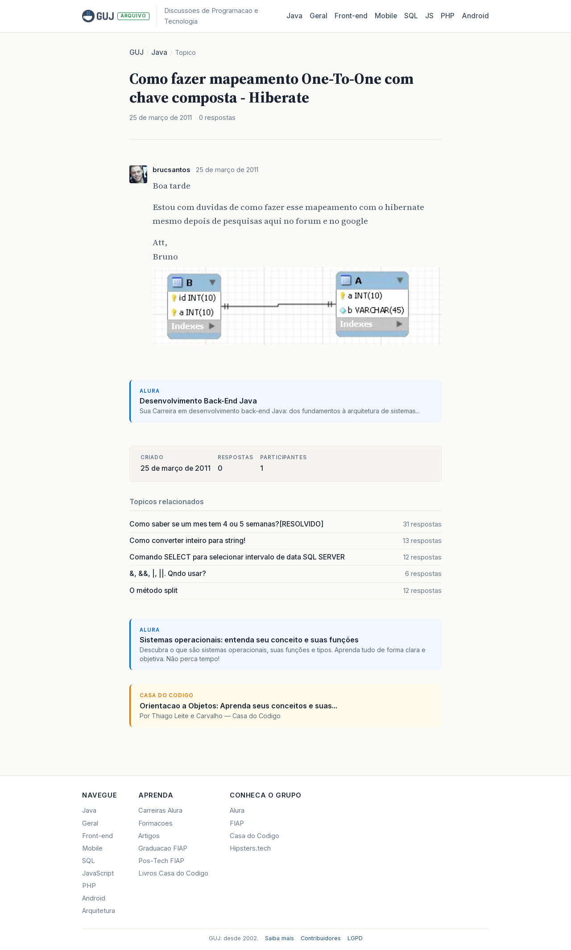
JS (429, 16)
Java (294, 16)
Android (475, 16)
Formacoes (155, 823)
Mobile (386, 16)
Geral (318, 16)
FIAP (237, 823)
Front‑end (351, 16)
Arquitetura (98, 911)
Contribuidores (321, 938)
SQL (411, 16)
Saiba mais (279, 938)
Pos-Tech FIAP (161, 861)
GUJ (136, 52)
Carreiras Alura (160, 810)
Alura (237, 810)
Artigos (149, 836)
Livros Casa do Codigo (173, 873)
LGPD (355, 938)
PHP (448, 16)
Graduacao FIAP (162, 848)
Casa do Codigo (254, 836)
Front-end (97, 836)
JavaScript (98, 873)
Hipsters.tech (250, 848)
